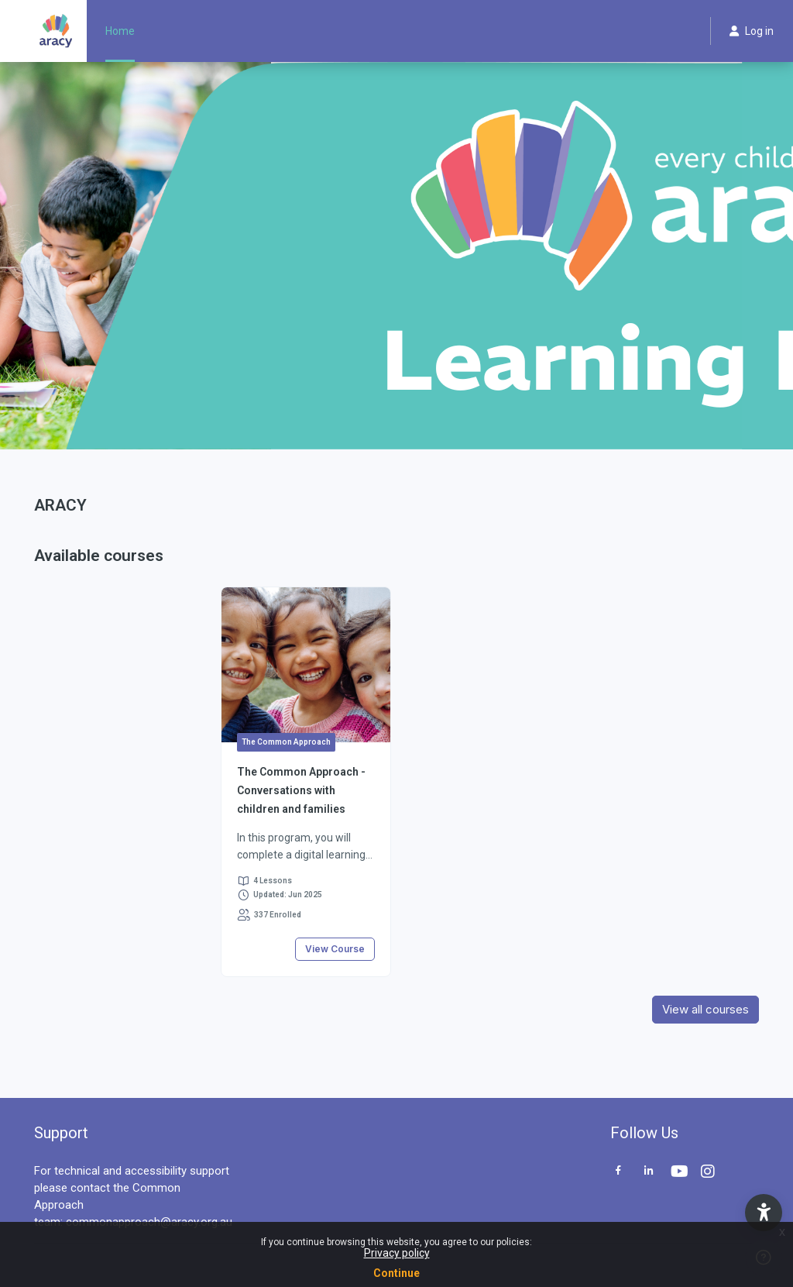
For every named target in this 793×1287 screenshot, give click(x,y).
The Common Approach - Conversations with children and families (301, 790)
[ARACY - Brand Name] (56, 31)
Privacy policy (397, 1253)
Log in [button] (751, 31)
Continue (396, 1273)
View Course (335, 949)
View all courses (705, 1009)
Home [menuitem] (120, 31)
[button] (763, 1212)
